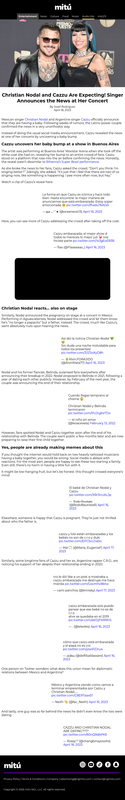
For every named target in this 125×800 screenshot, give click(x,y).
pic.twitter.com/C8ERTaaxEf (72, 695)
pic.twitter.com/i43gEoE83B (93, 241)
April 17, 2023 (105, 590)
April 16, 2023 (92, 211)
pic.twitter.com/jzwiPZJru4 (83, 649)
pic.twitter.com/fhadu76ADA (87, 205)
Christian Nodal (36, 119)
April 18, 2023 (72, 744)
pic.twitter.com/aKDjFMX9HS (89, 620)
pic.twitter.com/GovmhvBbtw (87, 584)
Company (52, 779)
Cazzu (85, 119)
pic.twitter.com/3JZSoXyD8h (82, 352)
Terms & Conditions (33, 779)
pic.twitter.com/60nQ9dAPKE (85, 734)
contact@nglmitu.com (107, 779)
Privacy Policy (12, 779)
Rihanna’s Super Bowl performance (72, 162)
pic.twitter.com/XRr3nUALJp (90, 495)
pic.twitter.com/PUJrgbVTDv (89, 413)
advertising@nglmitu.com (76, 779)
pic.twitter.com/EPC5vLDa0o (80, 541)
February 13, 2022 (102, 423)
